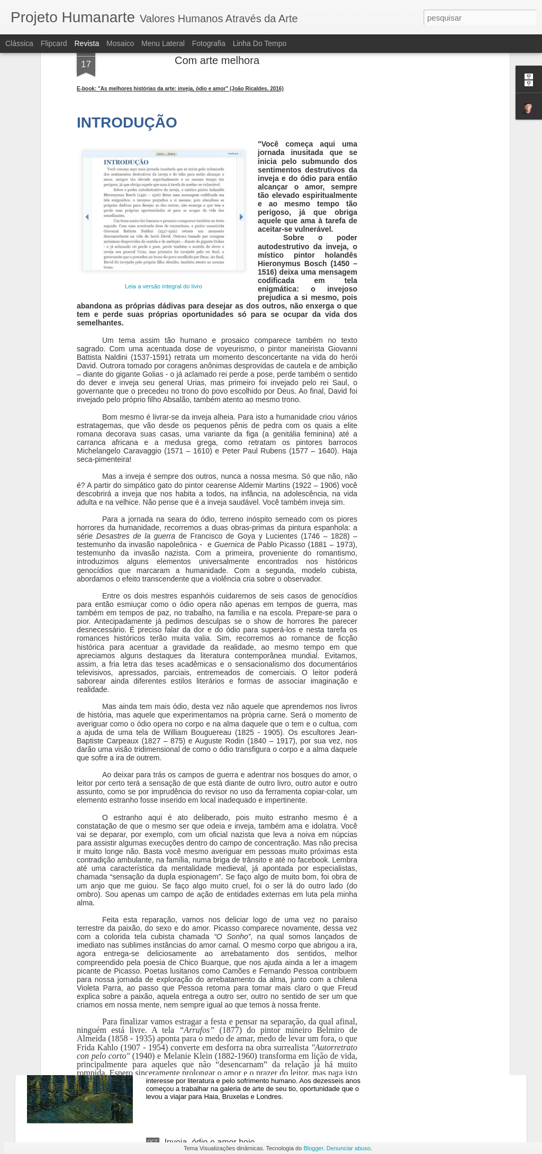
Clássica (19, 43)
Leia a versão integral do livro (163, 158)
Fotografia (208, 43)
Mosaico (120, 43)
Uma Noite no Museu (204, 1021)
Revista (86, 43)
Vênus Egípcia (192, 901)
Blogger (313, 1148)
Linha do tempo (260, 43)
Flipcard (54, 43)
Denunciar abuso (349, 1148)
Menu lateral (163, 43)
